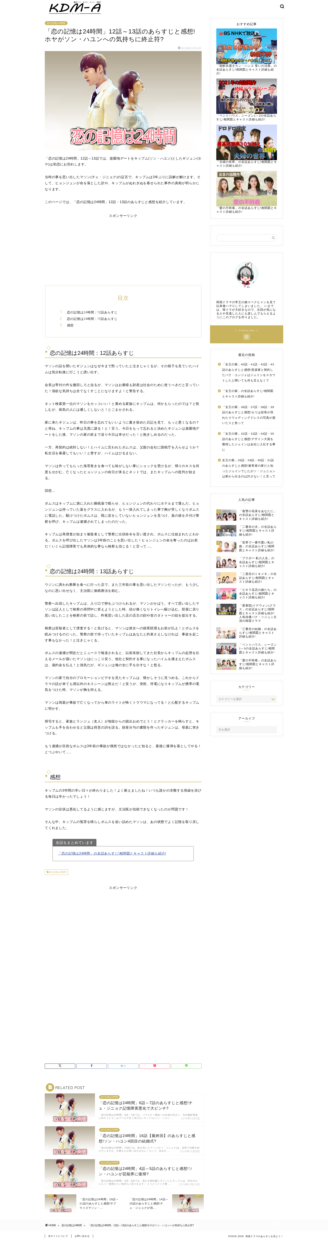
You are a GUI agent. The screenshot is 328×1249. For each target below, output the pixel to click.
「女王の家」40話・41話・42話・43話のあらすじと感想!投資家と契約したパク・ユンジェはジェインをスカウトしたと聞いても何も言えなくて (248, 378)
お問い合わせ (82, 1244)
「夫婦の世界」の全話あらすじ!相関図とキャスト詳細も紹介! (246, 152)
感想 (70, 331)
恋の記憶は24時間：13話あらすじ (92, 325)
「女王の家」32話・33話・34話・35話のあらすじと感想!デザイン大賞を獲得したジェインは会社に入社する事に (248, 447)
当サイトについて (58, 1244)
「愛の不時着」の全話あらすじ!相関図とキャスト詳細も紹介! (246, 198)
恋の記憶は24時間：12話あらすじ (92, 318)
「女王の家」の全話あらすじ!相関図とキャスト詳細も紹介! (247, 399)
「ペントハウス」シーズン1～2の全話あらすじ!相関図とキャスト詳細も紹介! (246, 105)
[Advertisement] (123, 253)
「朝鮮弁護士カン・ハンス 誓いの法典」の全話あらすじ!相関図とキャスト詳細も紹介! (246, 58)
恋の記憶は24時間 (56, 29)
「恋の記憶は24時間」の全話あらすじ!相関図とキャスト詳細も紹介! (112, 859)
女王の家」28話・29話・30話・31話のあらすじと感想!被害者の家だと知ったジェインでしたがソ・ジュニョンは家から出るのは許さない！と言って (248, 474)
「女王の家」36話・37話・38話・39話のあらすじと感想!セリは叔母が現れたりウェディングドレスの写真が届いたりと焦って (248, 421)
